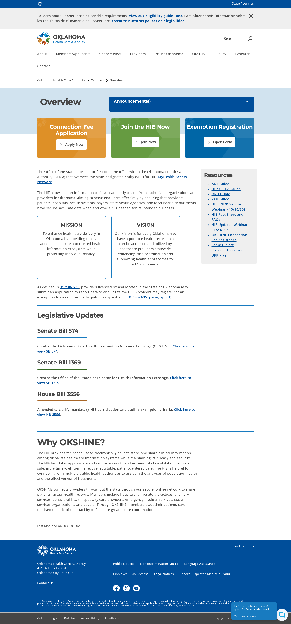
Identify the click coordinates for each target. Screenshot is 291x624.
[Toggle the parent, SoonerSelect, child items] (122, 54)
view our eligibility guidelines (155, 15)
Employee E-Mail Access (130, 574)
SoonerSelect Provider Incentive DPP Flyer (227, 250)
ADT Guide (220, 183)
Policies (69, 618)
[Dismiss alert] (251, 16)
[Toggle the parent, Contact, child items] (51, 66)
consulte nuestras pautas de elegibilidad (148, 21)
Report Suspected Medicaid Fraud (205, 574)
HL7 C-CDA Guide (226, 189)
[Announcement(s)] (181, 101)
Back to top (244, 546)
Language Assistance (199, 564)
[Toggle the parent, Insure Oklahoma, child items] (184, 54)
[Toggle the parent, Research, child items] (251, 54)
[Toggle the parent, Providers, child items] (147, 54)
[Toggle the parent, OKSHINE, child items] (208, 54)
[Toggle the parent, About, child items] (48, 54)
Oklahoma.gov (48, 618)
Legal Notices (164, 574)
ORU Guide (221, 194)
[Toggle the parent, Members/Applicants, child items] (91, 54)
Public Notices (123, 564)
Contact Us (45, 583)
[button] (71, 144)
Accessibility (90, 618)
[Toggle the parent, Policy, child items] (227, 54)
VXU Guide (220, 199)
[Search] (238, 38)
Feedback (112, 618)
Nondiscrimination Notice (159, 564)
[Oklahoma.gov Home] (40, 3)
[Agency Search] (250, 38)
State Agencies (243, 3)
